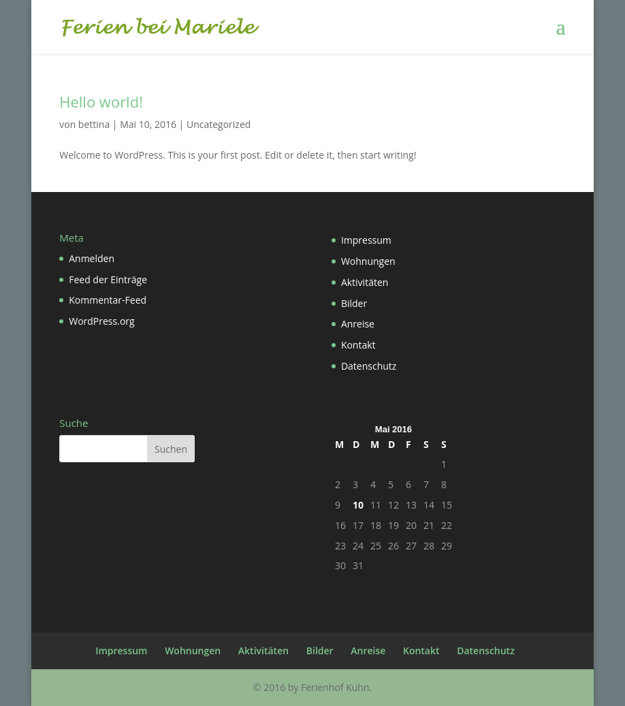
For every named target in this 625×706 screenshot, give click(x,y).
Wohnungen (368, 261)
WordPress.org (101, 321)
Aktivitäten (364, 282)
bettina (94, 124)
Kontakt (358, 344)
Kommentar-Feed (107, 299)
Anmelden (91, 258)
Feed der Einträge (108, 279)
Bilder (354, 303)
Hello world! (101, 101)
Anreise (357, 323)
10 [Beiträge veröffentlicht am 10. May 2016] (358, 504)
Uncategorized (219, 124)
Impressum (366, 240)
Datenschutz (368, 365)
